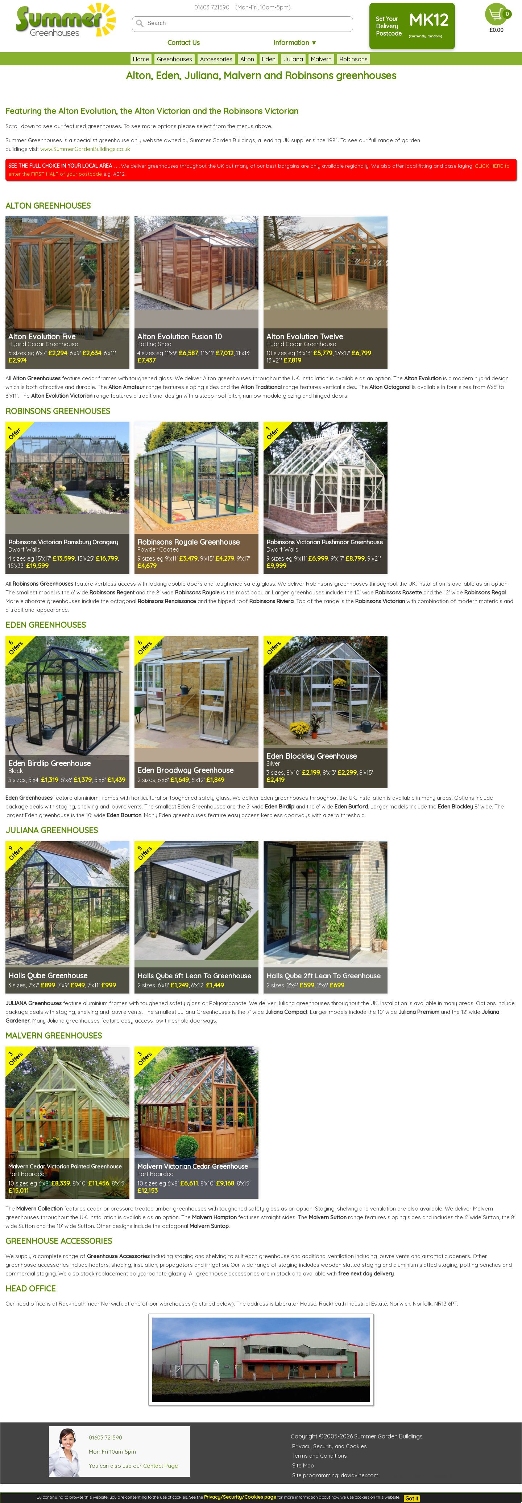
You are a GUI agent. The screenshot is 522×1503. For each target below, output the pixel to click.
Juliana (293, 59)
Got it (411, 1498)
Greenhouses (174, 59)
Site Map (303, 1465)
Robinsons (354, 59)
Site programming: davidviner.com (335, 1475)
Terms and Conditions (319, 1455)
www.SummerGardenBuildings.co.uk (85, 149)
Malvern (321, 59)
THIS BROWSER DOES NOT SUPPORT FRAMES (473, 117)
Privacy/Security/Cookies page (240, 1497)
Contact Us (183, 42)
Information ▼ (295, 42)
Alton (247, 59)
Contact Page (160, 1465)
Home (141, 59)
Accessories (216, 59)
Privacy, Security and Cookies (329, 1446)
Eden (269, 59)
